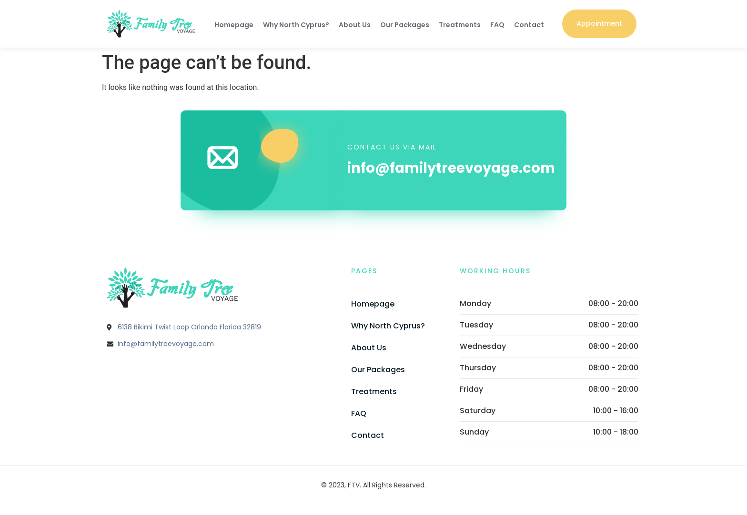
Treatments (460, 25)
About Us (355, 25)
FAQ (497, 25)
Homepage (233, 25)
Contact (529, 25)
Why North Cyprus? (296, 25)
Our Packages (404, 25)
